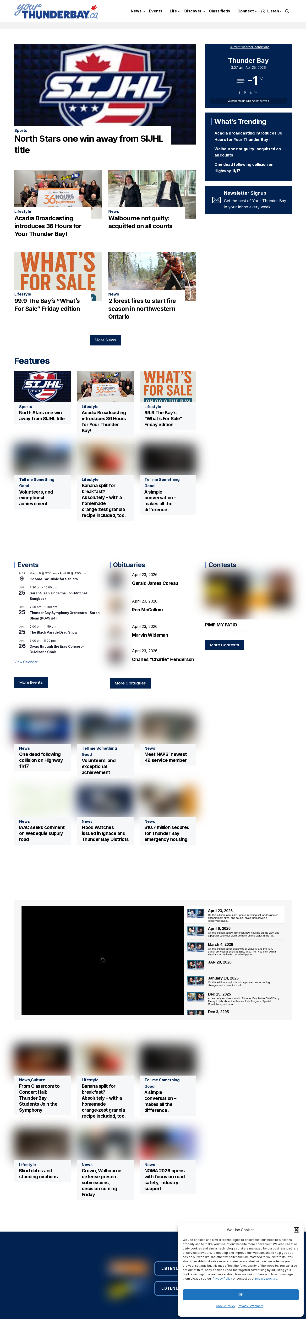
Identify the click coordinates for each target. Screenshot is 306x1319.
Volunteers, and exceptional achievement (36, 497)
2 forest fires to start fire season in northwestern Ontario (142, 308)
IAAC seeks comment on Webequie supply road (42, 832)
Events (155, 11)
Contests (222, 564)
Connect (247, 11)
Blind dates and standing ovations (38, 1172)
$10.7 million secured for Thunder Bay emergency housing (167, 832)
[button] (296, 1229)
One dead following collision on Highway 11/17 (41, 759)
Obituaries (129, 564)
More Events (31, 682)
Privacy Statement (250, 1306)
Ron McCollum (147, 609)
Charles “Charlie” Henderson (163, 659)
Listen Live (175, 1267)
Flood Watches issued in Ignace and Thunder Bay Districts (105, 832)
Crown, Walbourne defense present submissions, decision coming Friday (101, 1181)
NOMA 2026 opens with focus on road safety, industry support (164, 1178)
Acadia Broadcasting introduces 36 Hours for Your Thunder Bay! (47, 225)
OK (240, 1294)
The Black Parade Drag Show (53, 632)
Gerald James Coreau (155, 583)
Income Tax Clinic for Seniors (54, 578)
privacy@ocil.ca (266, 1278)
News (138, 11)
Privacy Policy (222, 1278)
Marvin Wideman (150, 634)
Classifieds (219, 11)
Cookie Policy (225, 1306)
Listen (272, 11)
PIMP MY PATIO (221, 624)
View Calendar (26, 661)
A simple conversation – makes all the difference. (160, 500)
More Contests (224, 644)
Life (175, 11)
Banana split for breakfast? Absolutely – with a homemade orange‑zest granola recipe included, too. (104, 500)
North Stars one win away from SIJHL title (42, 415)
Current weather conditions (249, 47)
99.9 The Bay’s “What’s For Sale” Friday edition (163, 418)
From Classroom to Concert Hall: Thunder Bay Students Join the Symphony (39, 1097)
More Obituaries (130, 681)
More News (105, 339)
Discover (194, 11)
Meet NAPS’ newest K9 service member (165, 756)
